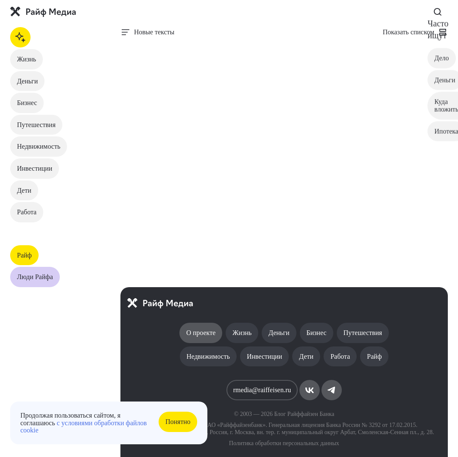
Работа (26, 212)
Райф (24, 255)
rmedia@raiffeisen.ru (262, 389)
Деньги (27, 81)
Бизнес (27, 102)
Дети (24, 190)
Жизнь (26, 59)
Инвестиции (34, 168)
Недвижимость (38, 146)
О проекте (200, 332)
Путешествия (36, 124)
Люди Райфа (35, 276)
